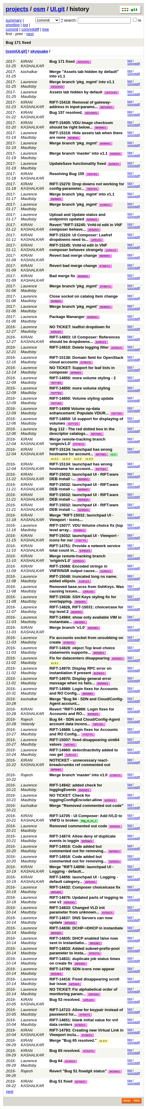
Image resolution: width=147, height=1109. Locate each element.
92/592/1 (117, 658)
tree (45, 29)
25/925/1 (93, 229)
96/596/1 (98, 652)
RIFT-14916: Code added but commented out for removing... (78, 848)
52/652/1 (78, 560)
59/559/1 (115, 826)
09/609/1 (80, 601)
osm (39, 9)
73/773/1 (116, 413)
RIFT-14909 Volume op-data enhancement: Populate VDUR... (79, 410)
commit (12, 29)
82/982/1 (114, 163)
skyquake (39, 51)
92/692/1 (83, 509)
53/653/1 (85, 550)
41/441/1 (70, 1061)
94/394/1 (114, 1071)
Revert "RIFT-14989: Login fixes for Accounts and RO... (81, 711)
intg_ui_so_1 (88, 820)
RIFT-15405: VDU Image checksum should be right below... (81, 124)
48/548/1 (56, 892)
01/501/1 (80, 1024)
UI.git (57, 9)
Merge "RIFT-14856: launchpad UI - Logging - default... (81, 869)
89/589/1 (102, 683)
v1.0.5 (89, 458)
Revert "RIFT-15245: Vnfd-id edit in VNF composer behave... (85, 227)
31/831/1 (116, 347)
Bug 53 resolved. (65, 999)
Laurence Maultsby (29, 84)
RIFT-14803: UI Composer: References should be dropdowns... (84, 339)
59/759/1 (96, 433)
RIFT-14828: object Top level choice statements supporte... (82, 650)
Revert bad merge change (73, 255)
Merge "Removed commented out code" (86, 805)
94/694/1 (83, 489)
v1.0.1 (54, 663)
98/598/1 (93, 627)
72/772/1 (73, 423)
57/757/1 (78, 444)
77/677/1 (80, 540)
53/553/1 (114, 861)
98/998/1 (100, 127)
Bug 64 (55, 1061)
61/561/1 (109, 800)
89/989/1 (73, 137)
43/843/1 (56, 331)
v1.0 (113, 454)
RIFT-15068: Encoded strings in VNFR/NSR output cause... (78, 568)
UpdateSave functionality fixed (77, 163)
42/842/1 (101, 342)
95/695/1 (83, 479)
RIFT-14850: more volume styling (79, 388)
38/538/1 (95, 943)
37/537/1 (94, 953)
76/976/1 (92, 188)
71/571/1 (71, 754)
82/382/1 (80, 1081)
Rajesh (27, 775)
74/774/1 (56, 403)
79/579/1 (98, 724)
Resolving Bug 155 (66, 173)
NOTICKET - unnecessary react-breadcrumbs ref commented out (79, 762)
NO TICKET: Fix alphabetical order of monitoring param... (83, 991)
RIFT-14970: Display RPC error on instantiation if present (80, 670)
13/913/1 (96, 239)
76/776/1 (56, 382)
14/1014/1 (111, 92)
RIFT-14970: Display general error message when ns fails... (80, 680)
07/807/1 (86, 362)
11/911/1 (111, 250)
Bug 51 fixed (60, 1081)
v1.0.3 (66, 458)
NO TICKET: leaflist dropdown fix (79, 327)
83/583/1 (93, 714)
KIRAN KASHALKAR (32, 63)
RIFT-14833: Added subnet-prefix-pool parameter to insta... (84, 950)
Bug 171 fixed (18, 42)
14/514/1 (88, 999)
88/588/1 (87, 693)
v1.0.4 (77, 458)
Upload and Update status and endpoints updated (77, 216)
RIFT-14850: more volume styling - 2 (82, 378)
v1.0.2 (54, 458)
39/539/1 (56, 933)
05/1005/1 (106, 107)
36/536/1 (80, 963)
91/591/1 (99, 673)
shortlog (12, 25)
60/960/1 (92, 219)
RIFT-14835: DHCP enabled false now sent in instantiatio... (83, 940)
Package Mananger (67, 316)
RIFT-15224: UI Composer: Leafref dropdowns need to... (80, 237)
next (30, 34)
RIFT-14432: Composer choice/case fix (84, 887)
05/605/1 (76, 612)
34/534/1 (74, 984)
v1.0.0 (103, 1040)
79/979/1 (92, 174)
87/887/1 (105, 286)
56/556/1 (114, 851)
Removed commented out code (78, 826)
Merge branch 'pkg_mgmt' (73, 143)
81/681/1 (79, 530)
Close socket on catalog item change (83, 296)
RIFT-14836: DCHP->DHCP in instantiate (86, 928)
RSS (137, 1100)
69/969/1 (56, 199)
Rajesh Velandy (28, 721)
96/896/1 (83, 276)
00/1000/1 (91, 112)
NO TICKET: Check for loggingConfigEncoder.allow (75, 797)
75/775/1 (56, 393)
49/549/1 (90, 881)
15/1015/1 (57, 86)
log (25, 25)
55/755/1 (101, 469)
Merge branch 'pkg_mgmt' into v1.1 (81, 82)
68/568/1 (56, 769)
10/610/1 (88, 591)
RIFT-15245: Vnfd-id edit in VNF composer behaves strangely (78, 247)
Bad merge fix (62, 276)
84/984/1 (105, 143)
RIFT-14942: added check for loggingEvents (75, 787)
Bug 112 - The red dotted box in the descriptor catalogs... (81, 431)
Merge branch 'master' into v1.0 (78, 775)
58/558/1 (87, 841)
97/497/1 (87, 1035)
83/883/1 (92, 317)
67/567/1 (115, 775)
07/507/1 (84, 1014)
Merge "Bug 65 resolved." (73, 1040)
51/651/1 (105, 571)
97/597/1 (68, 642)
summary (14, 20)
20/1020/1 (83, 61)
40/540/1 (70, 922)
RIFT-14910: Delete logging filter (79, 347)
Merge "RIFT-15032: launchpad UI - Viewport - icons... (81, 517)
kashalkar (29, 71)
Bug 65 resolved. (65, 1050)
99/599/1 (80, 622)
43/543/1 (69, 902)
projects (17, 9)
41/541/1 (107, 912)
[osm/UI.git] (16, 51)
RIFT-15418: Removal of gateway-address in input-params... (80, 104)
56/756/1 (101, 454)
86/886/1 (56, 301)
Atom (126, 1100)
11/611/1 (84, 581)
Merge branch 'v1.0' (67, 627)
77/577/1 (87, 734)
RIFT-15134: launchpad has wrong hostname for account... (80, 451)
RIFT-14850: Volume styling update (81, 398)
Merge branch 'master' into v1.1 (78, 153)
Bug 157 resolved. (66, 112)
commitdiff (30, 29)
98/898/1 (105, 255)
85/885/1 (105, 306)
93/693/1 (83, 499)
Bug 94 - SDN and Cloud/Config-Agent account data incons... (84, 721)
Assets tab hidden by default (75, 92)
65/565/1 (84, 790)
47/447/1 (88, 1051)
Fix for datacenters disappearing (79, 658)
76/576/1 (69, 744)
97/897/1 (105, 266)
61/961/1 (105, 204)
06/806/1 (76, 372)
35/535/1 (56, 973)
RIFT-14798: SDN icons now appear (81, 969)
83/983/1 (115, 153)
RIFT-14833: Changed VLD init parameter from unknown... (77, 909)
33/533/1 (93, 994)
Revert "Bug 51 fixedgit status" (78, 1071)
